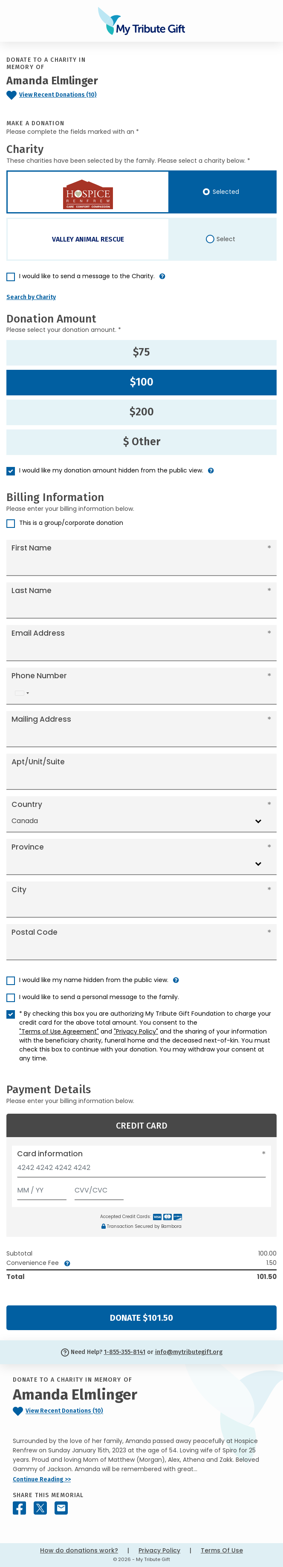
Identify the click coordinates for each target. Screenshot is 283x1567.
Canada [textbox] (25, 821)
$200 (142, 412)
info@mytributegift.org (188, 1352)
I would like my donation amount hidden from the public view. (111, 470)
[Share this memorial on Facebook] (19, 1508)
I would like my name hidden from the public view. (93, 980)
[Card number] (141, 1170)
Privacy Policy (159, 1550)
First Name (32, 548)
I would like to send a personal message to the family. (99, 997)
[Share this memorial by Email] (61, 1508)
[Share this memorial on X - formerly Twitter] (40, 1508)
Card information (50, 1154)
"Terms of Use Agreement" (59, 1031)
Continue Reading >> (42, 1479)
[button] (162, 279)
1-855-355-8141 (124, 1352)
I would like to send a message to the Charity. (87, 276)
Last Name (32, 590)
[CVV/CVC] (99, 1188)
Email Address (38, 633)
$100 (141, 382)
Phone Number (39, 676)
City (19, 889)
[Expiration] (41, 1188)
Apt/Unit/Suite (38, 762)
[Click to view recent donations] (59, 95)
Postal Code (35, 932)
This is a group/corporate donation (71, 522)
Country (27, 804)
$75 (141, 352)
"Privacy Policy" (136, 1031)
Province (28, 847)
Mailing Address (41, 719)
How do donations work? (79, 1550)
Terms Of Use (222, 1550)
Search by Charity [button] (31, 297)
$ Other (141, 441)
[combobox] (22, 693)
